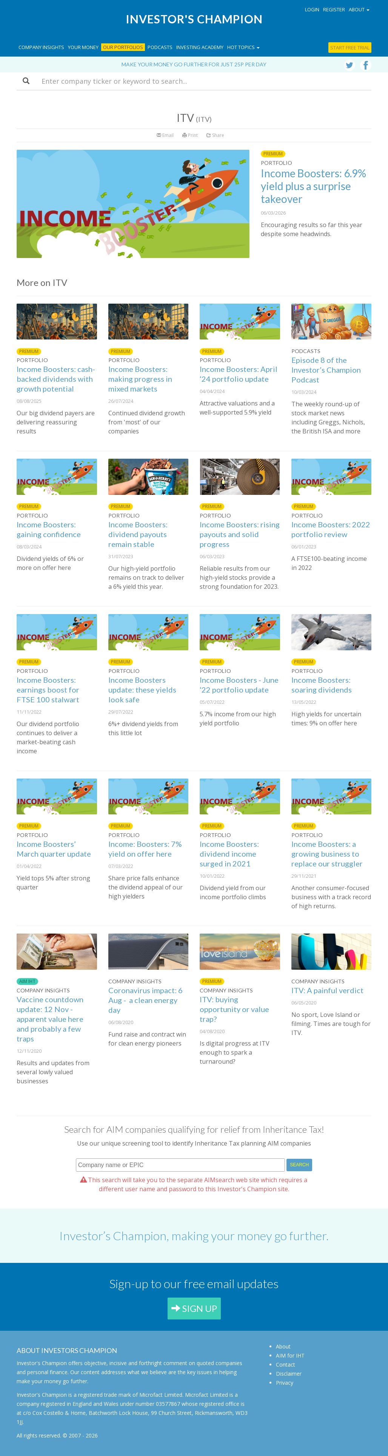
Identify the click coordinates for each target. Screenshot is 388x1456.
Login (312, 9)
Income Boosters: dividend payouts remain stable (138, 534)
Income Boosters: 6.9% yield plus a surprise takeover (313, 186)
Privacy (284, 1382)
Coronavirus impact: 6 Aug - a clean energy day (145, 1000)
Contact (285, 1364)
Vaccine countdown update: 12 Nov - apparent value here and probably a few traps (50, 1019)
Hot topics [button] (243, 47)
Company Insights (41, 47)
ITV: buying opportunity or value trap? (234, 1009)
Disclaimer (289, 1373)
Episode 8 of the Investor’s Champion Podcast (326, 369)
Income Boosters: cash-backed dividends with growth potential (56, 378)
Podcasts (160, 47)
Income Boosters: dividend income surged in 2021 (229, 853)
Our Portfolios (123, 47)
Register (334, 9)
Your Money (83, 47)
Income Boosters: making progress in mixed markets (140, 378)
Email (165, 135)
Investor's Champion (194, 19)
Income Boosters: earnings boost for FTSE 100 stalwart (48, 689)
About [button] (359, 9)
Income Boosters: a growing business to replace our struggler (327, 853)
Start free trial (350, 47)
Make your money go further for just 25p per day (194, 64)
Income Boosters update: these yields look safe (142, 689)
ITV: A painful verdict (327, 990)
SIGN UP (194, 1308)
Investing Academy (199, 47)
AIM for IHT (290, 1355)
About (283, 1346)
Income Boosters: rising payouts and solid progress (240, 534)
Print (190, 135)
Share (215, 135)
